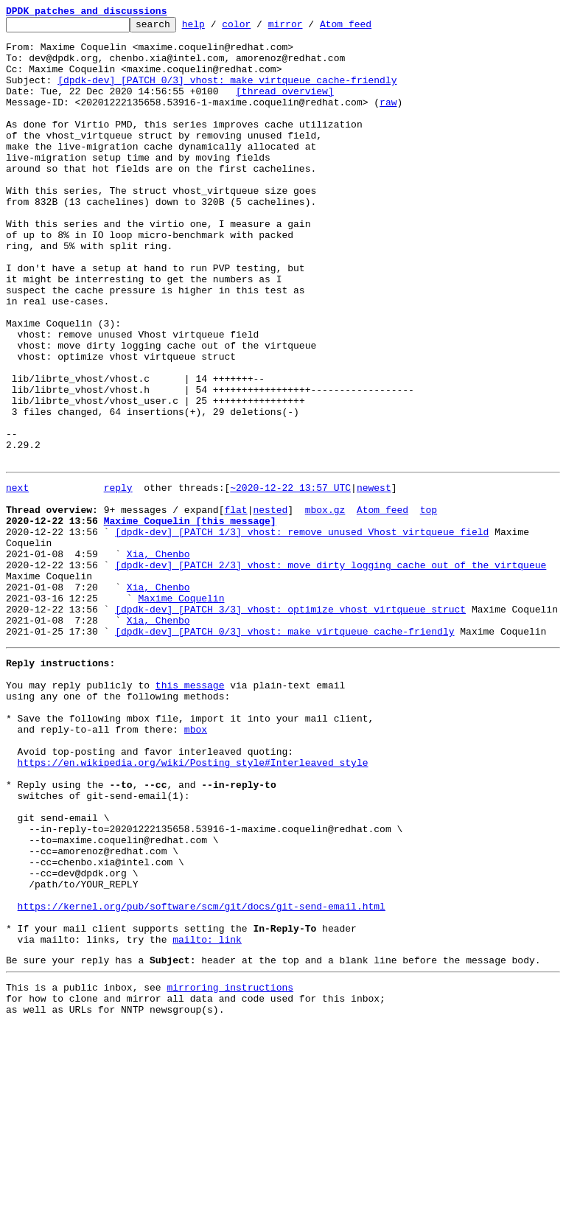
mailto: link (207, 1116)
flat (235, 604)
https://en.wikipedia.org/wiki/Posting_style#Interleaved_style (193, 903)
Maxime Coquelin (181, 710)
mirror (308, 28)
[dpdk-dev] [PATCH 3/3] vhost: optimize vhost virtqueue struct (290, 723)
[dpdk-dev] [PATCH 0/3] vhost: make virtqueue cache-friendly (226, 93)
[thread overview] (285, 106)
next (17, 577)
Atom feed (368, 28)
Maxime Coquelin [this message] (190, 617)
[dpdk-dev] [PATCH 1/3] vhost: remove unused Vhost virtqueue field (302, 631)
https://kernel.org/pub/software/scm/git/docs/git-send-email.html (201, 1076)
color (259, 28)
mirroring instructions (230, 1168)
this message (190, 810)
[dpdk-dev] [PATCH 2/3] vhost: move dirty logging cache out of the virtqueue (330, 670)
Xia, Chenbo (158, 657)
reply (118, 577)
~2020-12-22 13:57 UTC (290, 577)
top (428, 604)
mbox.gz (325, 604)
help (216, 28)
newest (374, 577)
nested (270, 604)
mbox (195, 863)
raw (388, 119)
